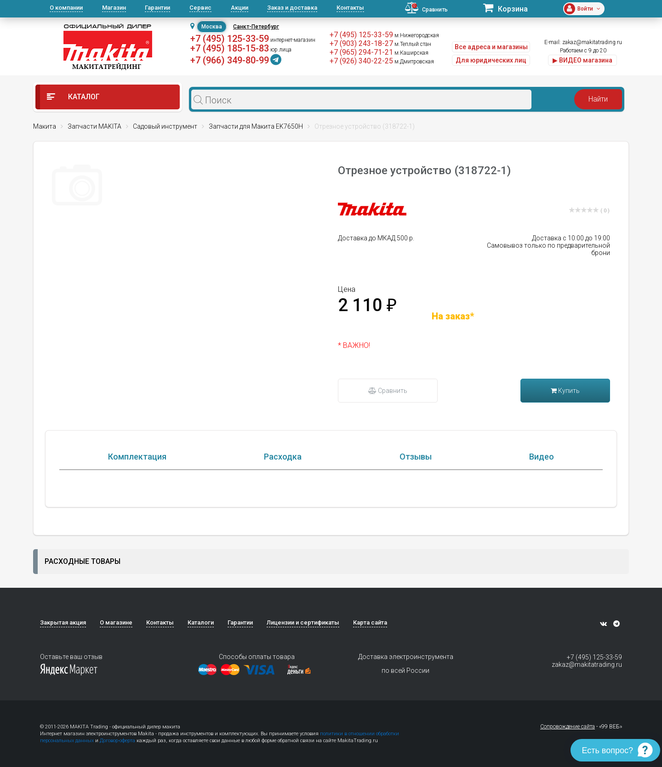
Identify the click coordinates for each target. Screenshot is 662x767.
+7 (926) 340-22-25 (361, 61)
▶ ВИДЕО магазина (582, 60)
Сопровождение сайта (567, 726)
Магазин (114, 7)
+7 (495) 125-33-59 (229, 38)
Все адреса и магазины (491, 47)
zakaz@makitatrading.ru (592, 42)
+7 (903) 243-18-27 (361, 43)
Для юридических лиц (491, 60)
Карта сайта (370, 622)
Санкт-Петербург (256, 26)
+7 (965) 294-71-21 (361, 52)
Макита (44, 126)
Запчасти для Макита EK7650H (256, 126)
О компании (66, 7)
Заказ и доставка (292, 7)
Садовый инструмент (165, 126)
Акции (239, 7)
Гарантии (157, 7)
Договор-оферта (117, 741)
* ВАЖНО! (354, 345)
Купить (565, 390)
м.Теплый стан (412, 44)
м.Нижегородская (416, 35)
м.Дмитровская (414, 61)
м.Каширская (411, 53)
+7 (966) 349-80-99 (229, 60)
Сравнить (387, 390)
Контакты (350, 7)
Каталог (73, 96)
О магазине (116, 622)
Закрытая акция (63, 622)
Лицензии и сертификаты (303, 622)
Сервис (200, 7)
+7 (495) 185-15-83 (229, 48)
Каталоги (201, 622)
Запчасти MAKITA (94, 126)
